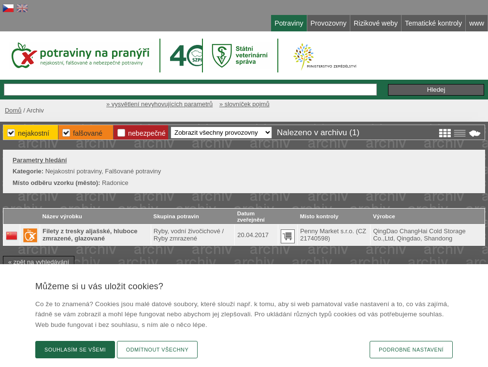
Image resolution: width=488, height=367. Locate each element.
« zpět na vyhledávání (38, 262)
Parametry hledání (40, 160)
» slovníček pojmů (244, 104)
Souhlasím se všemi (75, 350)
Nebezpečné (147, 133)
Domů (13, 110)
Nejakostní (33, 133)
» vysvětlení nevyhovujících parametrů (159, 104)
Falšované (87, 133)
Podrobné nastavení (411, 350)
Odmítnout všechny (157, 350)
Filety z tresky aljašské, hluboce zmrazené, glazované (90, 234)
